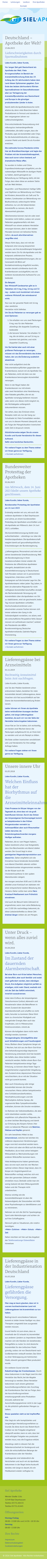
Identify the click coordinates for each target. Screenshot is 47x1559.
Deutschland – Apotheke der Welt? (23, 40)
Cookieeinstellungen (14, 1546)
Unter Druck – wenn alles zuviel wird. (21, 938)
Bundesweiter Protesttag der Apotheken (18, 472)
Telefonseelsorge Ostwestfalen (21, 1240)
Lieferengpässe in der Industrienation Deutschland (23, 1266)
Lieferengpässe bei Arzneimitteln (22, 662)
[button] (4, 1554)
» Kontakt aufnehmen (14, 454)
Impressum (10, 1539)
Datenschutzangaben (14, 1542)
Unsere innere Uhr (22, 766)
